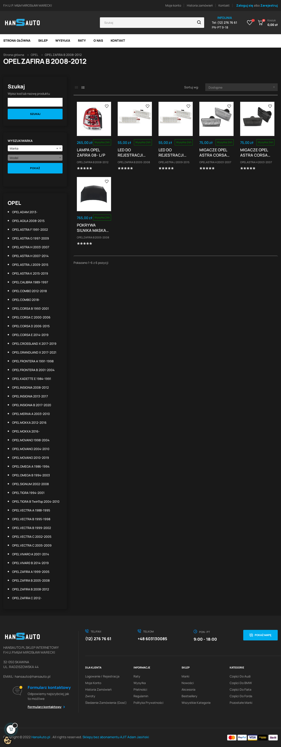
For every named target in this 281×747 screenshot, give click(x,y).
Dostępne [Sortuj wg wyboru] (243, 87)
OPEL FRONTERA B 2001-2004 (33, 370)
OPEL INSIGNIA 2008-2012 (30, 387)
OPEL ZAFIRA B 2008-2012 (30, 589)
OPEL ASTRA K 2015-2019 (30, 273)
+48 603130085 (152, 638)
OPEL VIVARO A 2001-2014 (30, 554)
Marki (185, 676)
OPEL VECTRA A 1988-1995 (31, 510)
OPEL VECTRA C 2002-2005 (31, 536)
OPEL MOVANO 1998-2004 (30, 440)
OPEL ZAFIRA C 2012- (27, 598)
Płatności (140, 689)
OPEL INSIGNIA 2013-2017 (30, 396)
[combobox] (35, 148)
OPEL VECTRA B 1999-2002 (31, 528)
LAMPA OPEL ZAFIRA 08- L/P (91, 152)
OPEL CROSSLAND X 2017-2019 (34, 343)
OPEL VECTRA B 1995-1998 (31, 519)
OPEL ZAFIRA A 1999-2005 (30, 572)
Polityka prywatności (148, 703)
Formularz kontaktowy (44, 707)
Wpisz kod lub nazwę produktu (29, 93)
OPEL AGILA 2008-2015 (28, 221)
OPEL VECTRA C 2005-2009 (32, 545)
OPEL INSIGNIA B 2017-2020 (31, 405)
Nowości (188, 683)
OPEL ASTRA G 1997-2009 (30, 238)
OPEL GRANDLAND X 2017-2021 (34, 352)
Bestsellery (189, 696)
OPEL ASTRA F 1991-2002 (30, 229)
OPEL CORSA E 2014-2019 (30, 335)
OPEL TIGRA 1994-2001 (28, 493)
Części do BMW (241, 683)
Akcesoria (188, 689)
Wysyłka (139, 683)
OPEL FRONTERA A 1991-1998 (33, 361)
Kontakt (224, 5)
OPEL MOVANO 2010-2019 (30, 458)
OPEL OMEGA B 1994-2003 (31, 475)
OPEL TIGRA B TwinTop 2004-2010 (35, 501)
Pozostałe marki (241, 703)
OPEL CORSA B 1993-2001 (30, 308)
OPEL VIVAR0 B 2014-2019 (30, 563)
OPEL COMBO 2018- (26, 300)
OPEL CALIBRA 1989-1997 (30, 282)
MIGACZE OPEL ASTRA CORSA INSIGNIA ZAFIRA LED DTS (215, 152)
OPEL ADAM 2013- (25, 212)
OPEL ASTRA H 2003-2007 (30, 247)
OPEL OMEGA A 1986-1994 (30, 466)
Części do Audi (240, 676)
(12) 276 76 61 (98, 638)
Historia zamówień (200, 5)
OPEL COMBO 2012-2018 (29, 291)
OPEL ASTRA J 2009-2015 (30, 265)
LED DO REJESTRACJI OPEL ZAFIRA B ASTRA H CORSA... (131, 152)
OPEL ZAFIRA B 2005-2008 (31, 580)
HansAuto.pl (41, 737)
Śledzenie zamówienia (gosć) (106, 703)
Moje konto (173, 5)
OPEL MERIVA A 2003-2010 (31, 414)
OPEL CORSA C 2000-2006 (31, 317)
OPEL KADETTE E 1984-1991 (31, 379)
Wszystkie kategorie (196, 703)
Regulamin (140, 696)
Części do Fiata (240, 689)
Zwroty (90, 696)
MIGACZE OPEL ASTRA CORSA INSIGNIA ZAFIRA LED (256, 152)
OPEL (14, 202)
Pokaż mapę (263, 635)
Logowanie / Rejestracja (102, 676)
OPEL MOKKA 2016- (26, 431)
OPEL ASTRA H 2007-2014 (30, 256)
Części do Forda (241, 696)
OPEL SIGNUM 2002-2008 (30, 484)
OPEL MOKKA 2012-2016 (29, 422)
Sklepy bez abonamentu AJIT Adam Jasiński (116, 737)
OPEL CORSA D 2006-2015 (31, 326)
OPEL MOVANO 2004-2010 (30, 449)
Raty (136, 676)
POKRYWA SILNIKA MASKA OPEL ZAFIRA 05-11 (92, 227)
